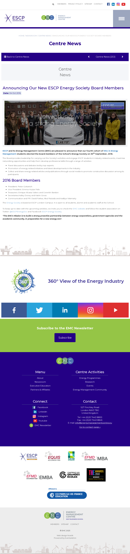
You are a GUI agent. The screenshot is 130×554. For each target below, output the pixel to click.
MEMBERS (61, 4)
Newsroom (40, 382)
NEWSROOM (31, 36)
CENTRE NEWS (44, 36)
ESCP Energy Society (51, 211)
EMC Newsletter (40, 425)
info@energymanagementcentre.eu (93, 423)
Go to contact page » (89, 427)
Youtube (40, 420)
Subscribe (65, 337)
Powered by (59, 538)
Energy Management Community (90, 389)
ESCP (5, 151)
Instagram (40, 416)
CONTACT (98, 4)
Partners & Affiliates (40, 389)
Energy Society (13, 203)
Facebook (40, 407)
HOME (21, 36)
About (40, 378)
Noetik (70, 535)
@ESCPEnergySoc (18, 211)
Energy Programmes (89, 378)
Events (90, 385)
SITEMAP (88, 4)
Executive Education (40, 385)
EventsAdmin (70, 538)
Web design (62, 535)
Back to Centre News (16, 57)
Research (90, 382)
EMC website (79, 208)
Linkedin (40, 411)
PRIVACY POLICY (75, 4)
